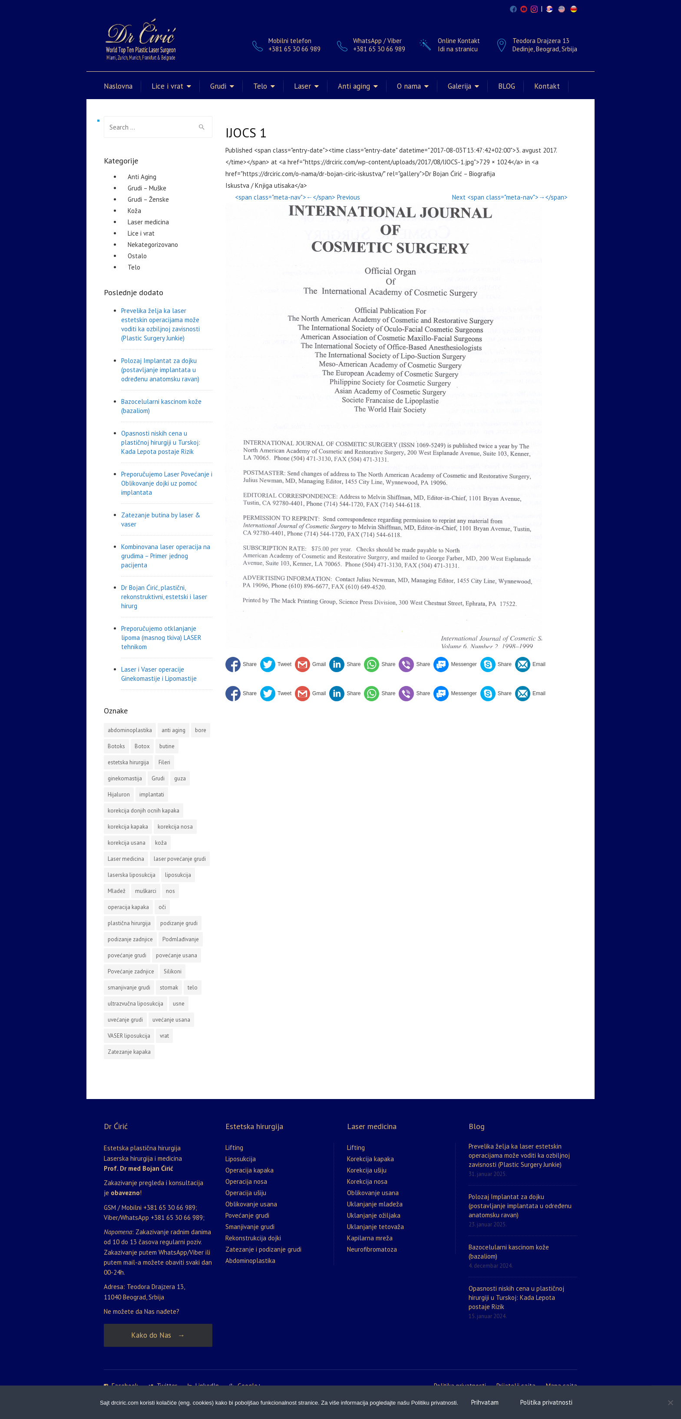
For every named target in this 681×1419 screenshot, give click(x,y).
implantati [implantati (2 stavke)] (151, 794)
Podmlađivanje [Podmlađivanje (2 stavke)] (180, 939)
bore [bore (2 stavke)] (200, 730)
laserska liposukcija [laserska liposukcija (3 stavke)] (131, 875)
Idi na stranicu (458, 49)
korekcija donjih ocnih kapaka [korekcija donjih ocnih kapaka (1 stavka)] (143, 810)
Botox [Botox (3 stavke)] (142, 746)
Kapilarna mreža (370, 1238)
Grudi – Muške (147, 188)
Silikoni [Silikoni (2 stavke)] (173, 971)
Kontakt (547, 86)
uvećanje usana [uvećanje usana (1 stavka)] (171, 1019)
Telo (260, 86)
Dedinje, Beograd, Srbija (544, 49)
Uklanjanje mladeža (375, 1204)
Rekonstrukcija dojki (253, 1238)
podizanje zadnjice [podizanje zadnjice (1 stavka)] (130, 939)
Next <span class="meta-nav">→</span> (510, 197)
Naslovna (118, 86)
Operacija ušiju (245, 1193)
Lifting (234, 1147)
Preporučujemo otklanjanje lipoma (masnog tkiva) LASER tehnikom (161, 637)
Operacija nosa (246, 1181)
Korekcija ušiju (367, 1170)
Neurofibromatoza (372, 1249)
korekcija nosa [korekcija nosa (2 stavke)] (175, 826)
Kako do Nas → (158, 1335)
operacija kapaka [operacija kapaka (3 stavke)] (128, 907)
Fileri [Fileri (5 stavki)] (164, 762)
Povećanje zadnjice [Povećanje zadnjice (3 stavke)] (131, 971)
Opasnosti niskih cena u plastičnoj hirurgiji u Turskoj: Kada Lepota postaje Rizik (160, 442)
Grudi (218, 86)
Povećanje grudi (247, 1215)
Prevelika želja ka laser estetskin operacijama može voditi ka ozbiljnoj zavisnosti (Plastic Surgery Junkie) (160, 324)
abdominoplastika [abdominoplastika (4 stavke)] (130, 730)
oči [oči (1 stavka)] (162, 907)
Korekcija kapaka (370, 1159)
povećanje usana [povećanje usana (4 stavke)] (176, 955)
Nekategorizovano (153, 244)
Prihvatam (485, 1402)
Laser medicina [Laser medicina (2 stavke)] (126, 859)
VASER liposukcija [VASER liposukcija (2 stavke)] (129, 1035)
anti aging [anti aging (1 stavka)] (173, 730)
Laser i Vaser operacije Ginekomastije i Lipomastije (159, 674)
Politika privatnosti (546, 1402)
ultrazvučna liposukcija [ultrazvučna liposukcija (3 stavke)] (135, 1003)
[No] (670, 1402)
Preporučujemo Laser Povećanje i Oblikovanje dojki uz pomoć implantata (166, 483)
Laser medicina (148, 222)
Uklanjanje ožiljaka (373, 1215)
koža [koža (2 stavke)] (161, 842)
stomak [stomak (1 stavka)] (169, 987)
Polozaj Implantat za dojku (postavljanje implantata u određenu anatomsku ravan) (160, 369)
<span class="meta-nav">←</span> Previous (297, 197)
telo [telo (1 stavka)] (193, 987)
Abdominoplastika (250, 1260)
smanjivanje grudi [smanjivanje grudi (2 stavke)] (129, 987)
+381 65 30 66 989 (379, 49)
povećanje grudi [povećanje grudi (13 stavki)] (127, 955)
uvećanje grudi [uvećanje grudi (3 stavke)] (125, 1019)
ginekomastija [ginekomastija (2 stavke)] (125, 778)
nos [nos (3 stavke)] (170, 891)
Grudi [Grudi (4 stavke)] (158, 778)
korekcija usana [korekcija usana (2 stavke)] (126, 842)
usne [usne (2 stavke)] (179, 1003)
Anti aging (354, 86)
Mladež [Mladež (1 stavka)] (117, 891)
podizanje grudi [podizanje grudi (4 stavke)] (179, 923)
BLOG (506, 86)
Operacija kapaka (249, 1170)
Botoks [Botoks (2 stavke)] (116, 746)
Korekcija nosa (367, 1181)
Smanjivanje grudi (249, 1226)
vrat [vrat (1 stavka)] (164, 1035)
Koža (134, 211)
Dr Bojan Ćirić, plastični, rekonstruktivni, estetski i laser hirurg (164, 596)
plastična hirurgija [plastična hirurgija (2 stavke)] (129, 923)
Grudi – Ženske (148, 199)
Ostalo (137, 256)
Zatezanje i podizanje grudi (263, 1249)
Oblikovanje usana (251, 1204)
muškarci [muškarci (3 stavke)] (145, 891)
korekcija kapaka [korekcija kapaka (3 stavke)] (128, 826)
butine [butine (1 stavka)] (167, 746)
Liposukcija (240, 1159)
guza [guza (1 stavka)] (180, 778)
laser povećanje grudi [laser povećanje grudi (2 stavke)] (180, 859)
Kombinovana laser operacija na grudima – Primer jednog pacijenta (165, 556)
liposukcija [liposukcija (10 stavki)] (178, 875)
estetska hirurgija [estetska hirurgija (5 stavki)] (128, 762)
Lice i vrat (167, 86)
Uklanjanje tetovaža (375, 1226)
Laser (302, 86)
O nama (409, 86)
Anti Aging (142, 177)
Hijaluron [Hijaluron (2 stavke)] (119, 794)
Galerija (459, 86)
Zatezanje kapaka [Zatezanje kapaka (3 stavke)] (129, 1052)
